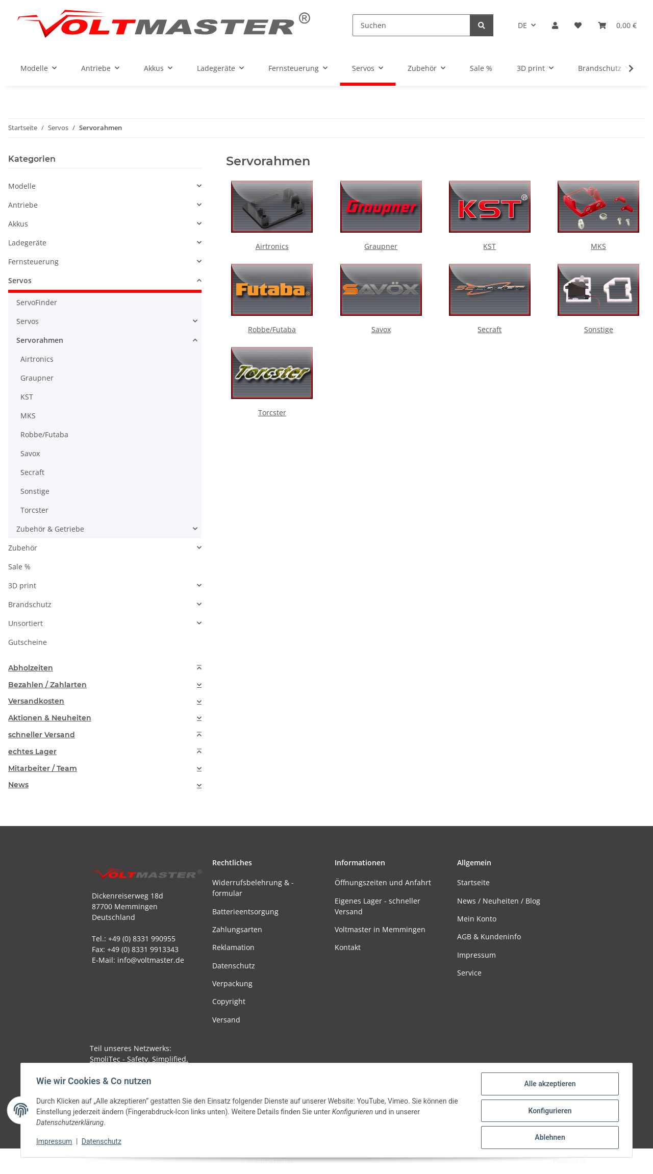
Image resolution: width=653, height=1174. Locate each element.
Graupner (380, 246)
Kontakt (348, 947)
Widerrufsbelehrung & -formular (253, 888)
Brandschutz (30, 604)
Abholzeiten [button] (30, 668)
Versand (226, 1020)
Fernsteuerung (33, 261)
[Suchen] (411, 25)
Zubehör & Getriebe (50, 529)
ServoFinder (36, 302)
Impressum (55, 1142)
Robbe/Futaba (272, 329)
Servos (20, 280)
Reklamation (233, 947)
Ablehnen (549, 1138)
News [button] (18, 785)
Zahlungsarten (237, 929)
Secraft (489, 329)
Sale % (19, 566)
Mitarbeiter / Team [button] (42, 768)
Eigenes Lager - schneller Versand (377, 906)
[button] (555, 25)
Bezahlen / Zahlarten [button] (47, 685)
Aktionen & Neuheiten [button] (49, 718)
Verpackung (232, 983)
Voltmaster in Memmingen (380, 929)
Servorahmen (39, 340)
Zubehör (22, 548)
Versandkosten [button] (36, 701)
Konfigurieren (548, 1111)
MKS (598, 246)
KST (489, 246)
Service (469, 973)
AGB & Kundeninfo (489, 936)
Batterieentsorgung (245, 911)
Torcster (272, 412)
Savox (381, 329)
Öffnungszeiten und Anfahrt (383, 882)
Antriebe (23, 205)
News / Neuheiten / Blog (498, 901)
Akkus (18, 224)
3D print (22, 585)
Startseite (473, 882)
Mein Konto (476, 918)
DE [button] (522, 25)
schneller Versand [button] (41, 735)
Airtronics (272, 246)
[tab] (105, 668)
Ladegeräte (27, 242)
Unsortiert (25, 623)
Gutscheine (27, 642)
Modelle (22, 186)
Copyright (228, 1001)
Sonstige (598, 329)
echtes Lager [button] (32, 751)
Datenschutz (102, 1142)
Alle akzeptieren (548, 1085)
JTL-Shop (600, 1161)
